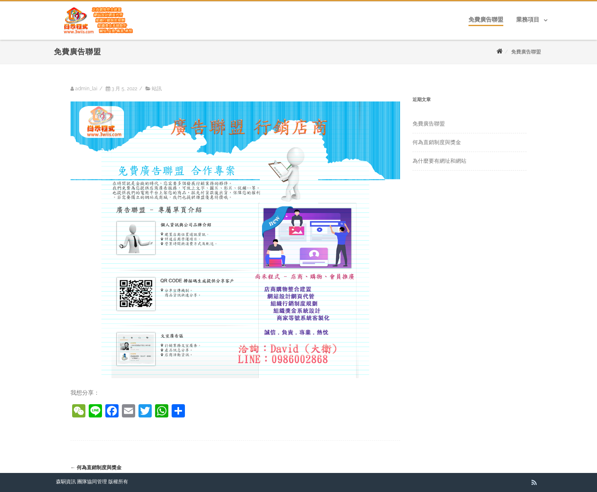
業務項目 (527, 19)
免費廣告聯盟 (485, 19)
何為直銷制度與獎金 (95, 467)
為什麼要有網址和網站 (439, 161)
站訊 (157, 89)
